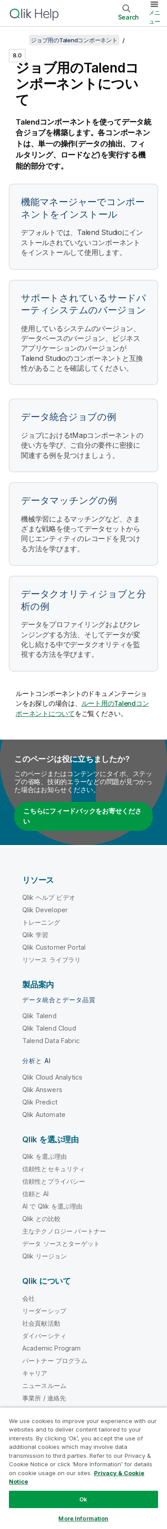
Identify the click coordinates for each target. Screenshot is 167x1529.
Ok (83, 1499)
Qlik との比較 (41, 1218)
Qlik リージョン (44, 1256)
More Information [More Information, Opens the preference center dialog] (83, 1518)
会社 (28, 1298)
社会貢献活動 (41, 1323)
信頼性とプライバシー (54, 1181)
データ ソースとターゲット (61, 1243)
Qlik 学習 (35, 934)
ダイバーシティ (44, 1335)
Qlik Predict (39, 1102)
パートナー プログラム (54, 1360)
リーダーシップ (44, 1311)
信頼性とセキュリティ (54, 1169)
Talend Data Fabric (51, 1040)
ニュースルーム (44, 1385)
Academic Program (51, 1348)
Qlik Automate (43, 1114)
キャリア (35, 1373)
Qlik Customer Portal (54, 947)
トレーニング (41, 922)
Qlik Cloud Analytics (52, 1077)
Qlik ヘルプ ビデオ (48, 897)
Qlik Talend (39, 1015)
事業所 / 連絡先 (44, 1398)
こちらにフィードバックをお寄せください (82, 816)
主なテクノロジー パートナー (64, 1231)
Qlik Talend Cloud (49, 1028)
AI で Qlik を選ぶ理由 (52, 1206)
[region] (83, 1468)
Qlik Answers (42, 1089)
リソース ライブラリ (51, 959)
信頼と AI (35, 1193)
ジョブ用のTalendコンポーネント (74, 40)
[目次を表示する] (17, 40)
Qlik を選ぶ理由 (44, 1156)
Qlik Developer (45, 910)
